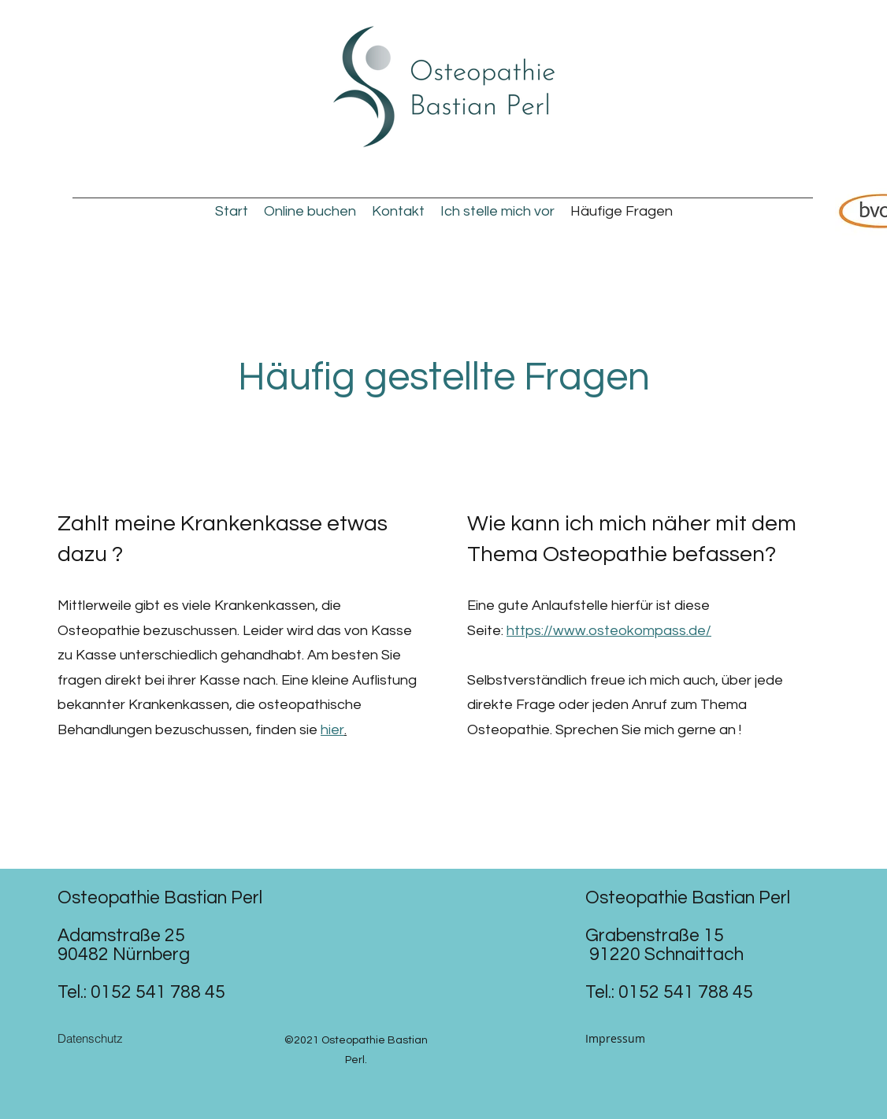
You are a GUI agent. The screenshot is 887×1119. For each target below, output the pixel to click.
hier (332, 729)
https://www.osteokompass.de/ (609, 630)
